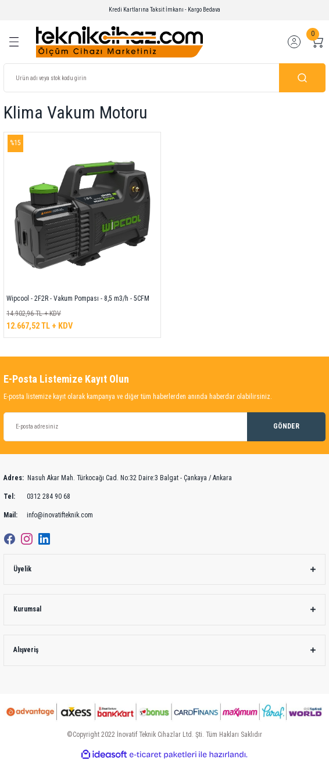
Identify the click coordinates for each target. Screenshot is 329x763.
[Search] (164, 77)
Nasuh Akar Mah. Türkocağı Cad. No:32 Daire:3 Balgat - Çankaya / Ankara (117, 478)
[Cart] (317, 42)
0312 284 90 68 (36, 497)
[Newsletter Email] (164, 426)
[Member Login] (294, 42)
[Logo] (119, 41)
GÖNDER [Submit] (286, 426)
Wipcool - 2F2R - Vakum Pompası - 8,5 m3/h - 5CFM (77, 298)
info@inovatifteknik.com (48, 515)
